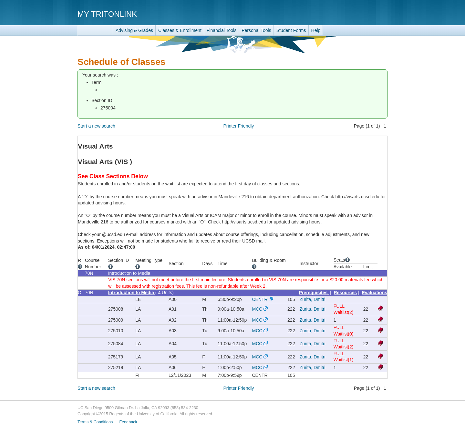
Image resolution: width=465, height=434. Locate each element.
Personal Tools (256, 30)
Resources (345, 292)
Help (316, 30)
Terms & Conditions (95, 422)
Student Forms (291, 30)
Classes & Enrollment (180, 30)
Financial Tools (221, 30)
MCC (257, 309)
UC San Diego (351, 13)
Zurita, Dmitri (313, 299)
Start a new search (96, 126)
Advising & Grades (134, 30)
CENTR (259, 299)
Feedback (128, 422)
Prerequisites (314, 292)
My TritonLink (107, 14)
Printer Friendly (238, 126)
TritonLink (95, 30)
